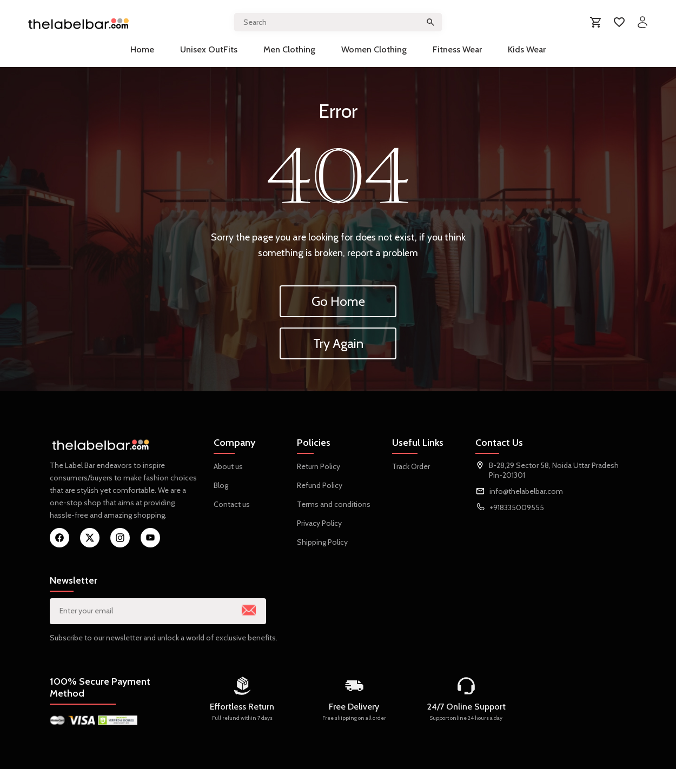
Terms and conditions (333, 504)
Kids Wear (527, 49)
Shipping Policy (322, 542)
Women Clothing (374, 49)
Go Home (338, 301)
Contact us (232, 504)
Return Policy (318, 466)
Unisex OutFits (208, 49)
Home (142, 49)
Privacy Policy (319, 523)
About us (228, 466)
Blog (221, 485)
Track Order (411, 466)
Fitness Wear (457, 49)
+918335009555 (516, 507)
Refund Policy (319, 485)
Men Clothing (289, 49)
